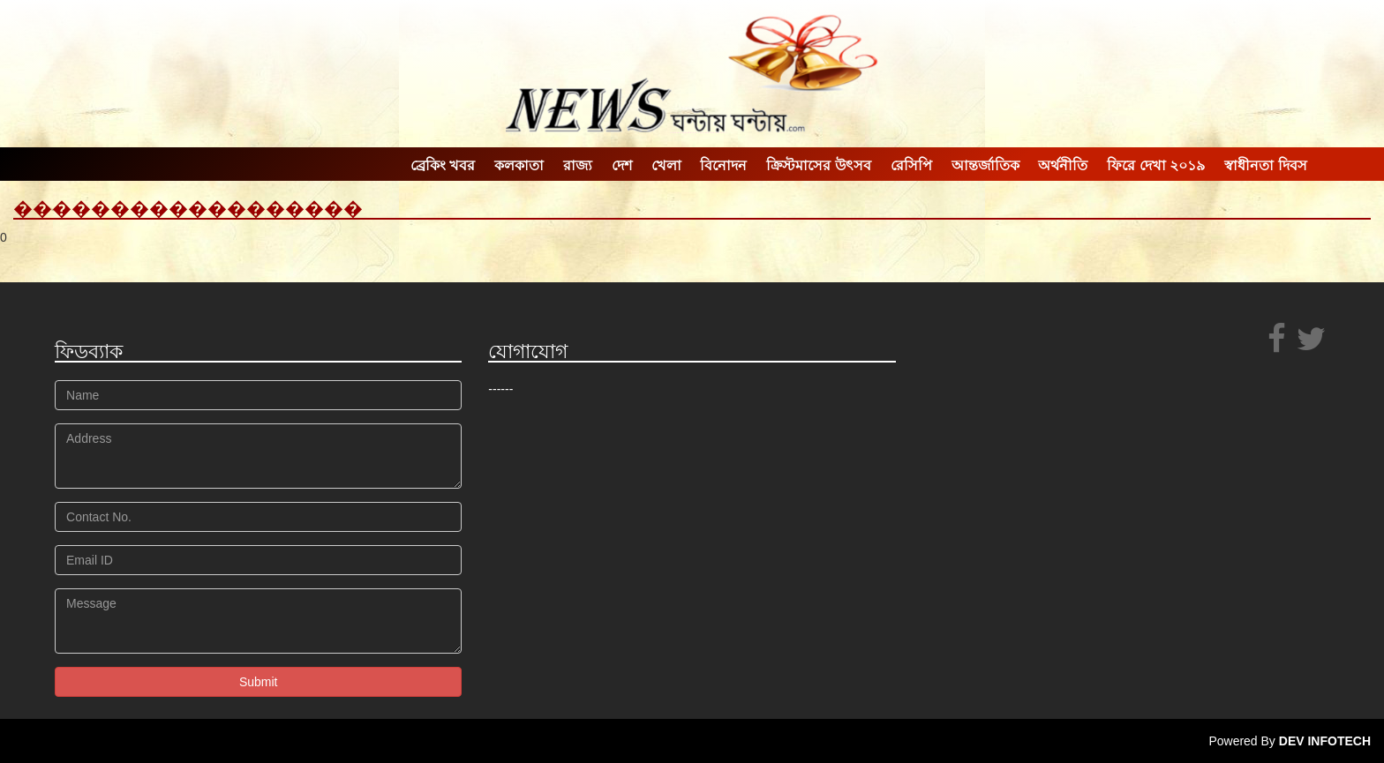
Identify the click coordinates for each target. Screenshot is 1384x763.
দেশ (622, 165)
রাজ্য (577, 165)
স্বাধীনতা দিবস (1265, 165)
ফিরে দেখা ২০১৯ (1156, 165)
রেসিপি (911, 165)
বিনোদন (723, 165)
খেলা (666, 165)
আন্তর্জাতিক (985, 165)
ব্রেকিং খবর (442, 165)
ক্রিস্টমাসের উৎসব (818, 165)
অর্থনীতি (1062, 165)
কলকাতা (519, 165)
